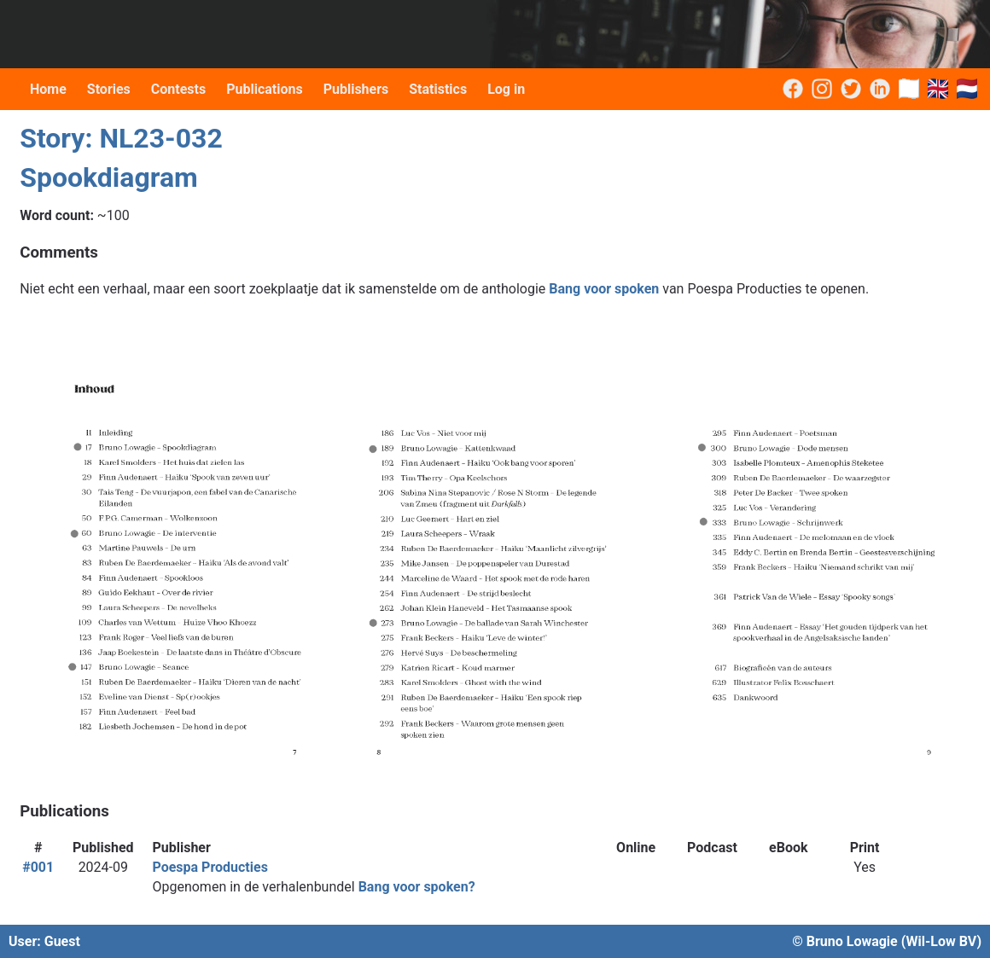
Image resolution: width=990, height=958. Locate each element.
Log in (506, 89)
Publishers (356, 89)
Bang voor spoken (604, 289)
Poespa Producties (209, 867)
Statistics (438, 89)
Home (48, 89)
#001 (38, 867)
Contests (178, 89)
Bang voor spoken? (416, 887)
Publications (264, 89)
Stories (109, 89)
